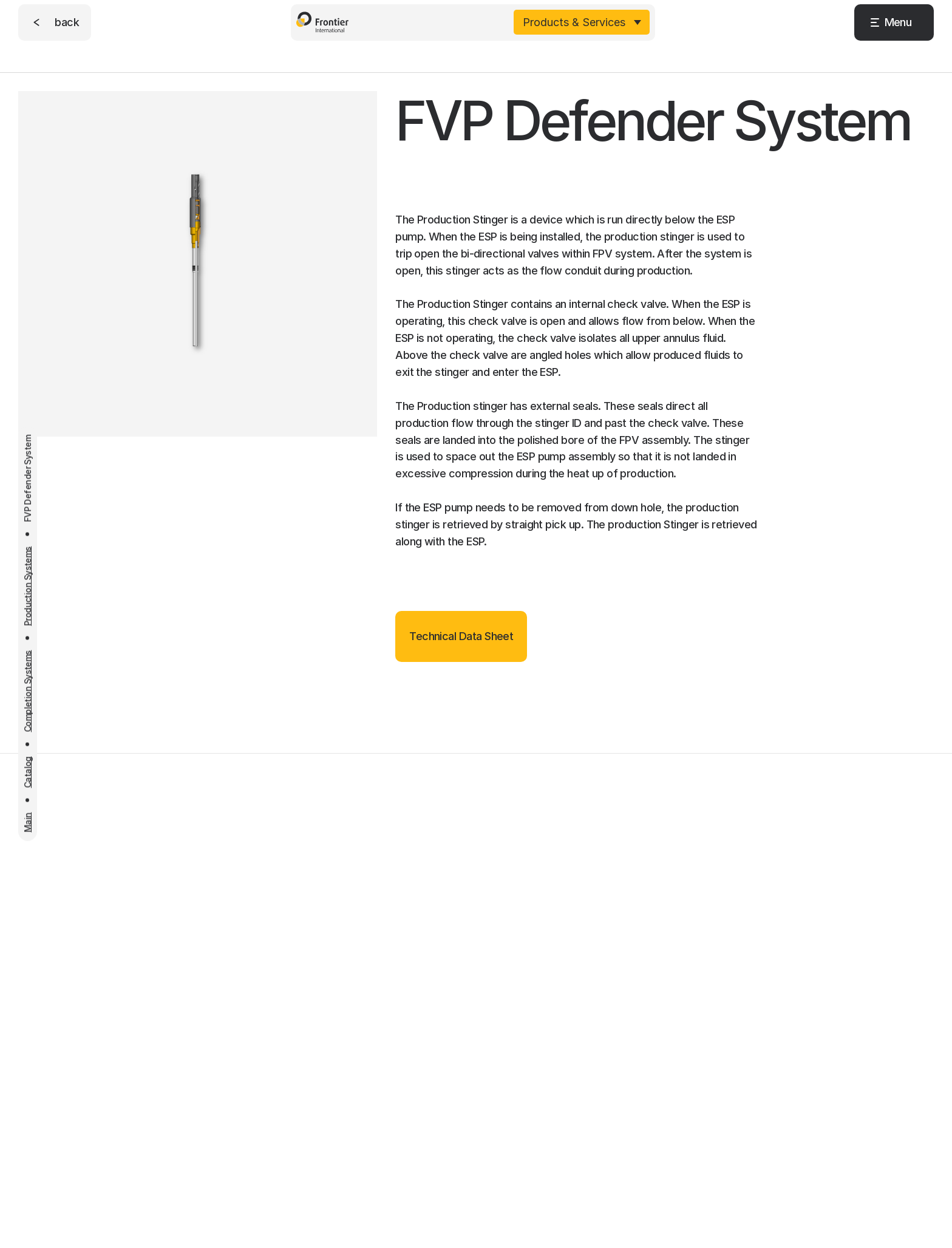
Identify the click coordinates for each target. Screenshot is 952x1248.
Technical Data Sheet (461, 636)
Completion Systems (27, 691)
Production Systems (27, 586)
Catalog (27, 772)
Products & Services (574, 19)
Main (27, 822)
